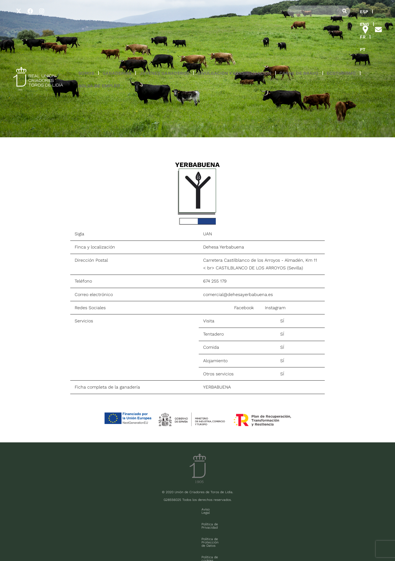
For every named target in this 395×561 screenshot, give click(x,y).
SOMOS (86, 35)
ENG (319, 11)
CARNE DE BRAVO (298, 35)
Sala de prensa (44, 543)
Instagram (275, 307)
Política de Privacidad (151, 509)
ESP (302, 11)
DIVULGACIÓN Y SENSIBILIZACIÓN (234, 35)
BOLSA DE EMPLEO (99, 48)
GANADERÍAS (116, 35)
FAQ (63, 543)
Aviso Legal (117, 509)
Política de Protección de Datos (201, 509)
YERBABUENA (217, 387)
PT (349, 11)
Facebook (244, 307)
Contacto (279, 509)
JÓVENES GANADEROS (164, 35)
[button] (86, 35)
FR (335, 11)
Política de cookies (249, 509)
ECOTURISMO (341, 35)
